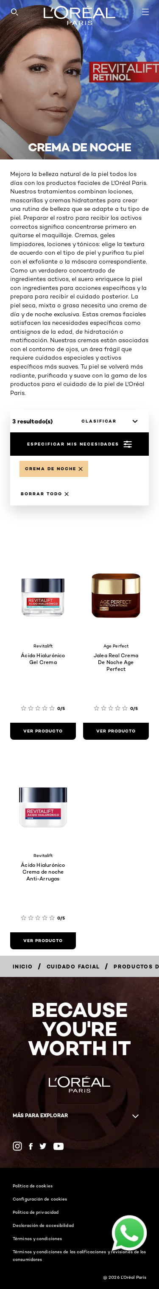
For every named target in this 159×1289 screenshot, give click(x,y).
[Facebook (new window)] (31, 1146)
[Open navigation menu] (145, 12)
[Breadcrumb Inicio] (23, 966)
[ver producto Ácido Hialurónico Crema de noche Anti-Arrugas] (43, 940)
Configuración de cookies (40, 1198)
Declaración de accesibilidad (43, 1225)
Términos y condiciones (37, 1238)
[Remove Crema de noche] (54, 469)
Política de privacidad (36, 1212)
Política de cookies (33, 1185)
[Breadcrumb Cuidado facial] (73, 966)
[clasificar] (107, 421)
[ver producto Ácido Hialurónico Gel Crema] (43, 731)
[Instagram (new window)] (17, 1146)
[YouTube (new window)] (58, 1146)
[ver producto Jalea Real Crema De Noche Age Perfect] (116, 731)
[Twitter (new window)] (43, 1146)
